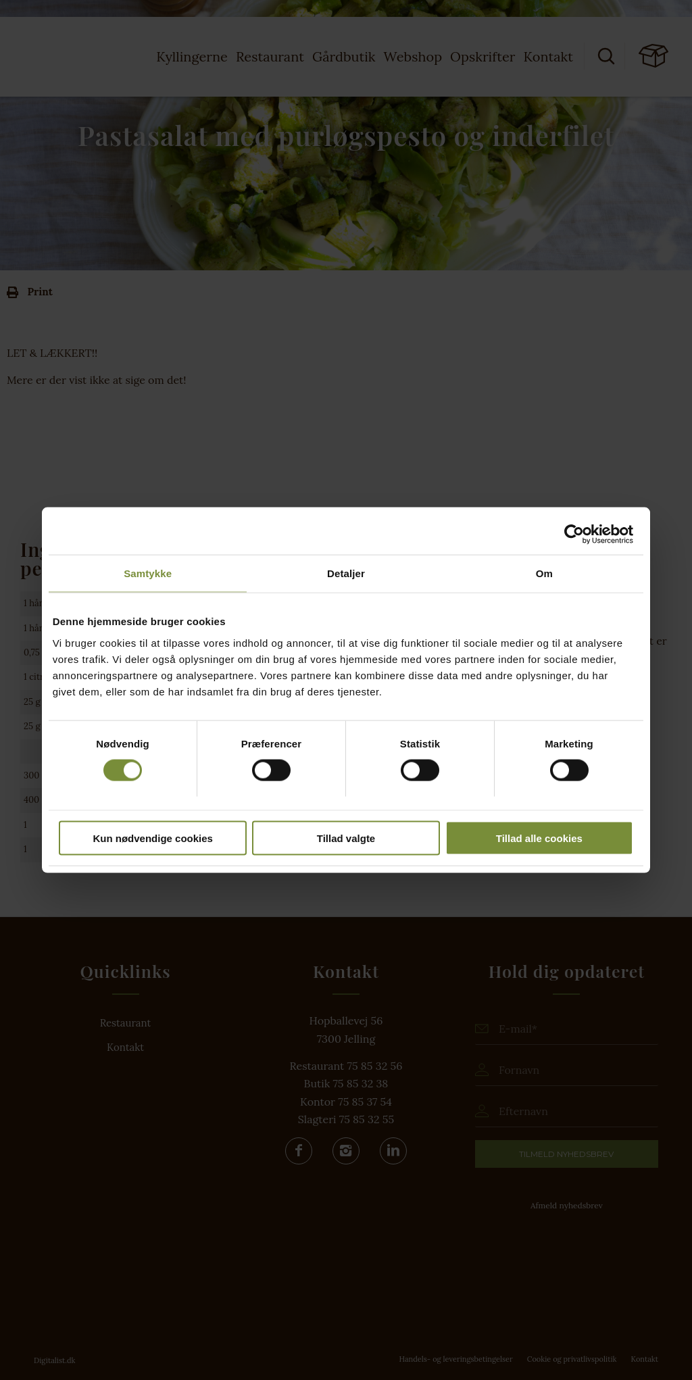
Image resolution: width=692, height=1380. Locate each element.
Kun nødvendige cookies (153, 837)
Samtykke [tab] (148, 573)
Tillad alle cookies (539, 837)
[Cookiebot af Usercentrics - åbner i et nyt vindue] (574, 534)
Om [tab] (544, 573)
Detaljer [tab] (346, 573)
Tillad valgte (346, 837)
